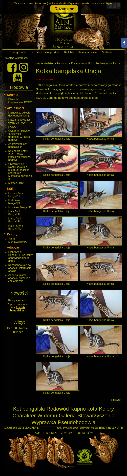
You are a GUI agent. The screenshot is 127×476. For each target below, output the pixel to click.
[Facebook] (12, 67)
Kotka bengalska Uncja (106, 63)
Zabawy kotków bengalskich (17, 145)
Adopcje (13, 247)
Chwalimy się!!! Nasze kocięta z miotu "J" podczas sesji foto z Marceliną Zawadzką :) (20, 171)
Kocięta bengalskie (45, 52)
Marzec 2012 (16, 183)
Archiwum (62, 63)
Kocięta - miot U (80, 63)
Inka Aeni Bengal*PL (20, 207)
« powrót (116, 399)
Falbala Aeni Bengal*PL (15, 195)
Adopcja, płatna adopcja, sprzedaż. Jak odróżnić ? (19, 278)
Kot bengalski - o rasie (80, 52)
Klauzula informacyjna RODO (20, 101)
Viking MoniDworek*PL (17, 240)
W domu (47, 415)
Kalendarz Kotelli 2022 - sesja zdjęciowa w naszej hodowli (19, 155)
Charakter (24, 415)
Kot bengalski (29, 409)
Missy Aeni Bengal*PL (14, 220)
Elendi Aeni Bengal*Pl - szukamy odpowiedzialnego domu (20, 256)
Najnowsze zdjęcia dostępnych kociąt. (19, 114)
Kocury (12, 234)
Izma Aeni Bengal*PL (14, 213)
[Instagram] (23, 67)
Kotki (10, 188)
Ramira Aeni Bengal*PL (15, 227)
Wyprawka (44, 422)
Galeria (107, 52)
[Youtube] (17, 77)
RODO (12, 126)
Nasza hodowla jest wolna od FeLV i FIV (20, 121)
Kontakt (12, 95)
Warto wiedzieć (16, 58)
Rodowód (57, 409)
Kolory (106, 409)
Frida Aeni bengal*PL (14, 202)
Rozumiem (64, 9)
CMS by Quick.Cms (67, 428)
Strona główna (15, 52)
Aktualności (15, 108)
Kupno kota (83, 409)
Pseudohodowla (77, 422)
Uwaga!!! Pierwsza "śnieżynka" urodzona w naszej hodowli (19, 135)
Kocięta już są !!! (17, 300)
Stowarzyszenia (95, 415)
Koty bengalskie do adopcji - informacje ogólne (19, 268)
